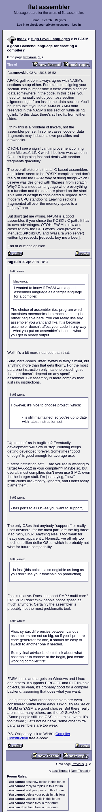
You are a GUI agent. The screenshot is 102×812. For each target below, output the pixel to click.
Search (47, 20)
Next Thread (80, 770)
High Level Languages (50, 39)
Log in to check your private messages (43, 24)
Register (60, 20)
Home (35, 20)
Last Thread (60, 770)
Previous (29, 57)
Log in (76, 24)
